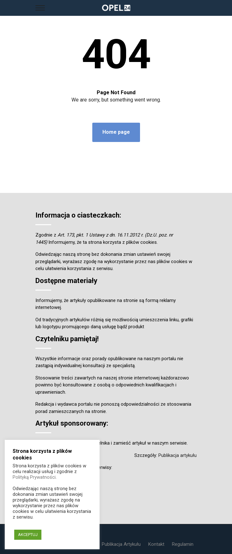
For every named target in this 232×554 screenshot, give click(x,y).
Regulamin (182, 544)
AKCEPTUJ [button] (28, 534)
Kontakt (156, 544)
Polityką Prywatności (34, 477)
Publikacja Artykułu (121, 544)
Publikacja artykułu (177, 455)
